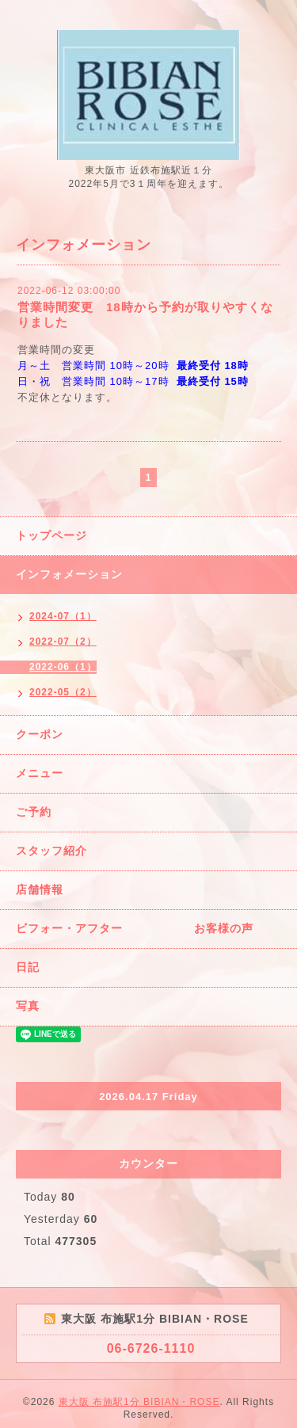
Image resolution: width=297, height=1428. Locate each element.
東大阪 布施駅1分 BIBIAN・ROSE (139, 1401)
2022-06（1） (63, 666)
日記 (28, 967)
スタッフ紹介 (51, 850)
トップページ (51, 535)
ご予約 (33, 811)
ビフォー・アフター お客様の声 (134, 928)
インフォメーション (69, 574)
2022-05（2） (63, 692)
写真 (28, 1006)
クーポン (39, 734)
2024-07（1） (63, 616)
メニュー (39, 773)
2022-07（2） (63, 641)
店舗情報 (39, 889)
